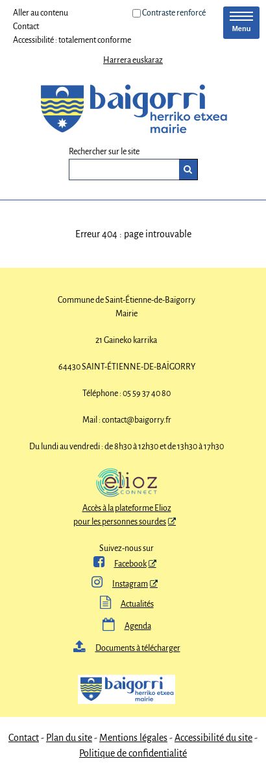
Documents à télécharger (126, 648)
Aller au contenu (40, 13)
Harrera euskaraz (133, 60)
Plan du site (69, 738)
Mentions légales (133, 738)
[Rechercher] (188, 169)
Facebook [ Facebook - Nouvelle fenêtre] (120, 564)
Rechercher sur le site (104, 151)
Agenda (127, 626)
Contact (26, 26)
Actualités (127, 604)
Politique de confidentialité (133, 753)
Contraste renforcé (174, 13)
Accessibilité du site (213, 738)
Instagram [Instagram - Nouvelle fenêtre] (119, 584)
